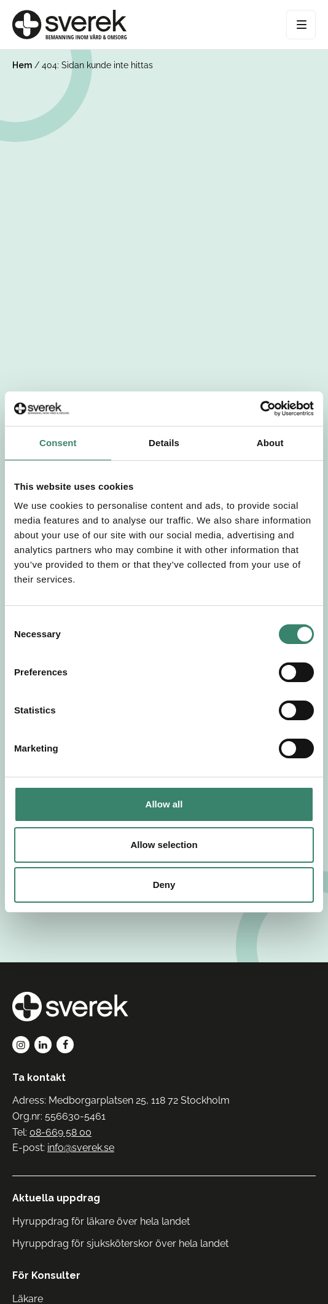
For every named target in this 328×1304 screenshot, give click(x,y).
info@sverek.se (80, 1147)
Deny (164, 884)
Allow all (164, 804)
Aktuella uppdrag (56, 1198)
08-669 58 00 (60, 1132)
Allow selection (163, 844)
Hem (22, 65)
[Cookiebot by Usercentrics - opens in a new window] (260, 409)
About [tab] (270, 443)
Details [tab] (164, 443)
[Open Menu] (301, 24)
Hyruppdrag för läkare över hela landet (101, 1221)
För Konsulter (46, 1275)
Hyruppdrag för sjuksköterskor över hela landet (120, 1243)
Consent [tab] (58, 443)
